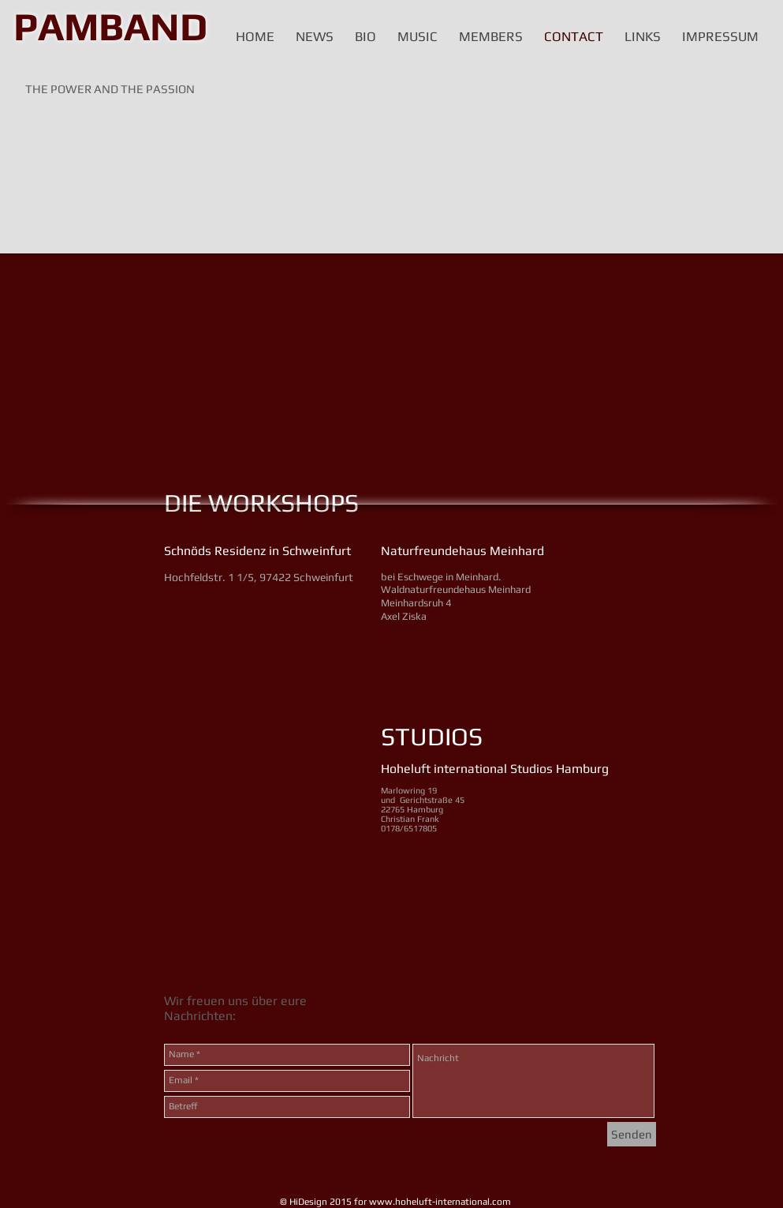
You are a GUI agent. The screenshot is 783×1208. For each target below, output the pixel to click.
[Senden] (631, 1134)
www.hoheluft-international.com (440, 1201)
